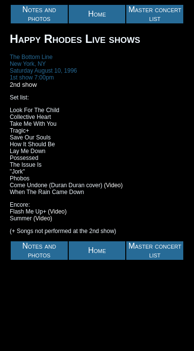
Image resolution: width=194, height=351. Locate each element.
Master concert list (154, 13)
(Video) (113, 185)
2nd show (23, 84)
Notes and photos (39, 13)
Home (97, 14)
